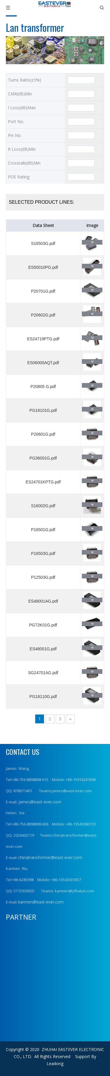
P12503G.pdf (43, 577)
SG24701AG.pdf (43, 673)
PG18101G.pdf (43, 410)
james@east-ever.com (39, 802)
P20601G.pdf (43, 434)
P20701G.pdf (43, 291)
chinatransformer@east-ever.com (50, 857)
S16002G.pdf (43, 506)
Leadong (55, 1063)
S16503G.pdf (43, 243)
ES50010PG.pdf (43, 267)
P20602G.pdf (43, 315)
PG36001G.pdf (43, 458)
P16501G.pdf (43, 530)
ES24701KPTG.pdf (43, 482)
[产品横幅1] (55, 50)
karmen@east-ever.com (41, 902)
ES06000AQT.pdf (43, 363)
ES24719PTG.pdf (43, 339)
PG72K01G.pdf (43, 625)
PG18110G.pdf (43, 696)
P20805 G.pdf (43, 386)
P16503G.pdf (43, 553)
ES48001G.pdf (43, 649)
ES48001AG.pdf (43, 601)
